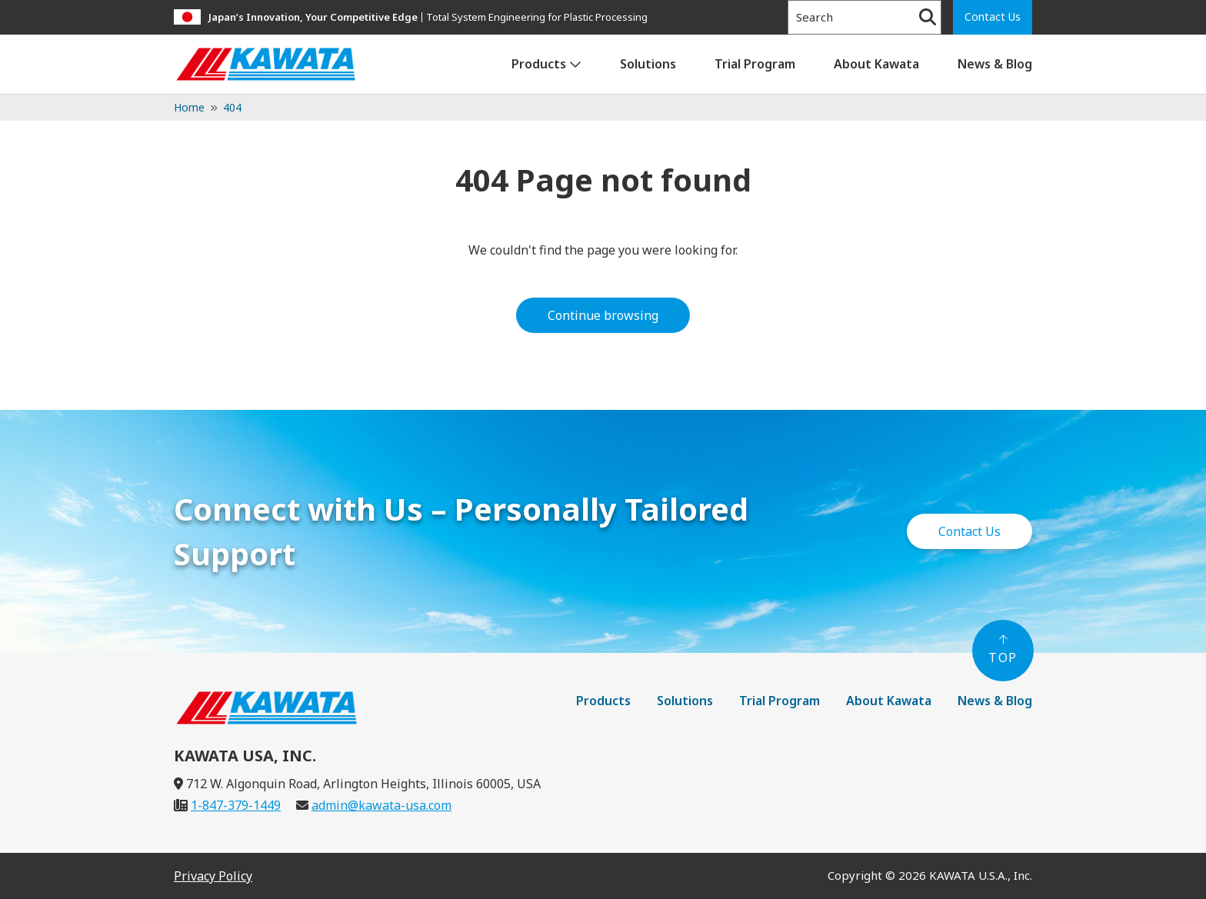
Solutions (648, 63)
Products (538, 64)
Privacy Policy (213, 875)
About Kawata (876, 63)
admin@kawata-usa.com (381, 805)
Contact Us (992, 16)
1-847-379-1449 (236, 805)
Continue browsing (603, 315)
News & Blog (995, 63)
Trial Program (755, 63)
